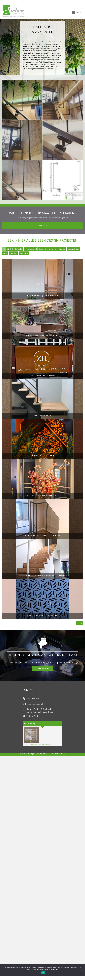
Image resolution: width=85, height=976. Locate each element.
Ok (43, 973)
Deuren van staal (30, 249)
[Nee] (82, 970)
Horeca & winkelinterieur (48, 249)
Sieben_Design (33, 716)
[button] (42, 668)
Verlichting (13, 253)
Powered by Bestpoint (58, 754)
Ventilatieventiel (44, 62)
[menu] (76, 12)
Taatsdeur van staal (36, 64)
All (4, 249)
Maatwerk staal (73, 249)
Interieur (62, 249)
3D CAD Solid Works (14, 249)
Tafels (5, 253)
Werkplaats (24, 253)
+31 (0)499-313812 (34, 698)
